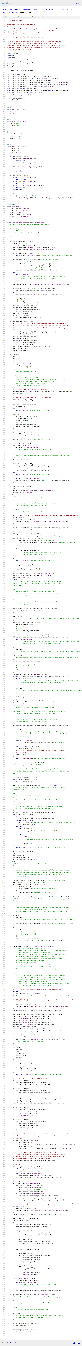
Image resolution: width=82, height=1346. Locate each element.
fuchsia (5, 9)
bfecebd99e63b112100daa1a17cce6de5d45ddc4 (37, 9)
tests (63, 9)
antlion (13, 9)
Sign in (78, 3)
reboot (15, 12)
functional (6, 12)
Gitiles (12, 1343)
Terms (23, 1343)
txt (74, 1343)
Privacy (17, 1343)
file (42, 17)
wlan (69, 9)
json (78, 1343)
